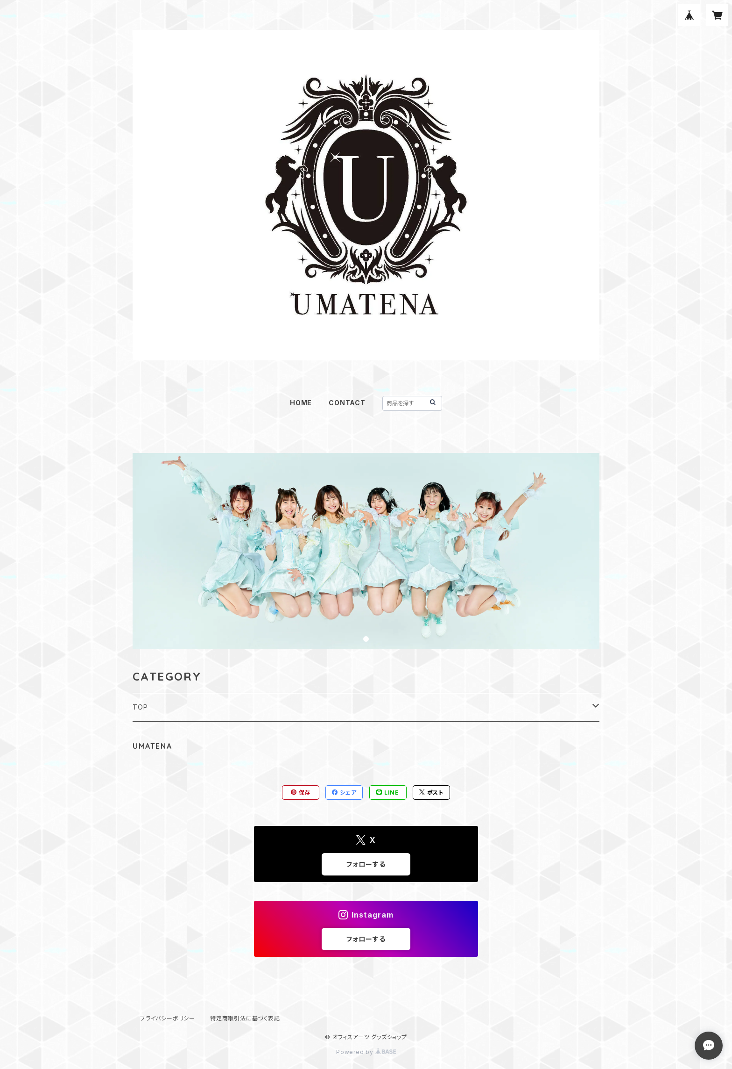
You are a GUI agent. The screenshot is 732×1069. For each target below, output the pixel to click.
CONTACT (347, 403)
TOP (140, 707)
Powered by (366, 1051)
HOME (301, 403)
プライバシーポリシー (167, 1018)
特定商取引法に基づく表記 (245, 1018)
